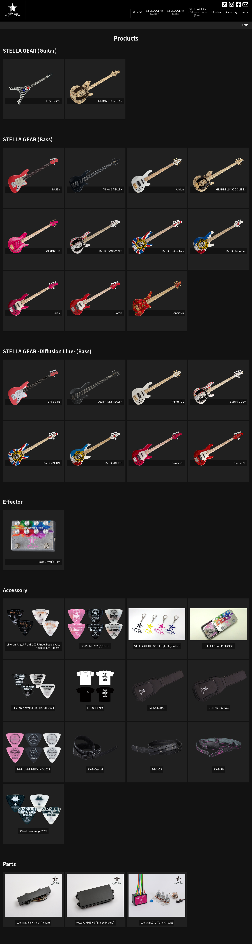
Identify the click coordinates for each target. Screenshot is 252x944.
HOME (245, 25)
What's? (137, 12)
